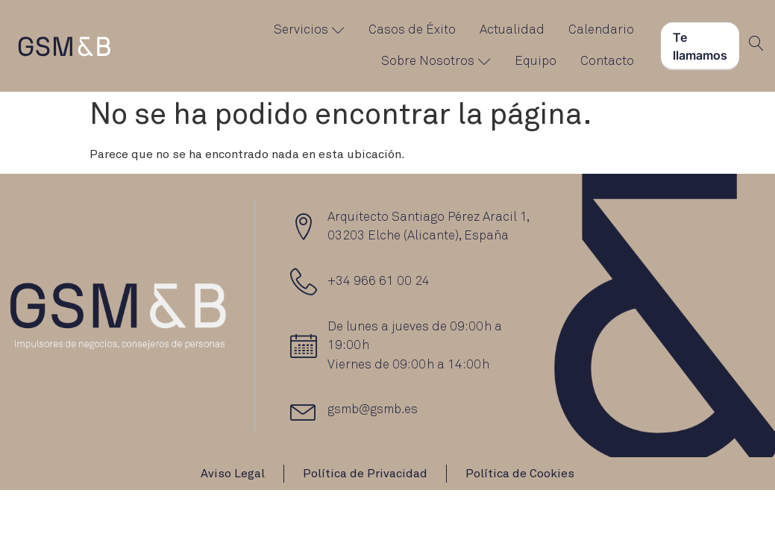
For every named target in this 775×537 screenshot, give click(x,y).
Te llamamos (700, 46)
